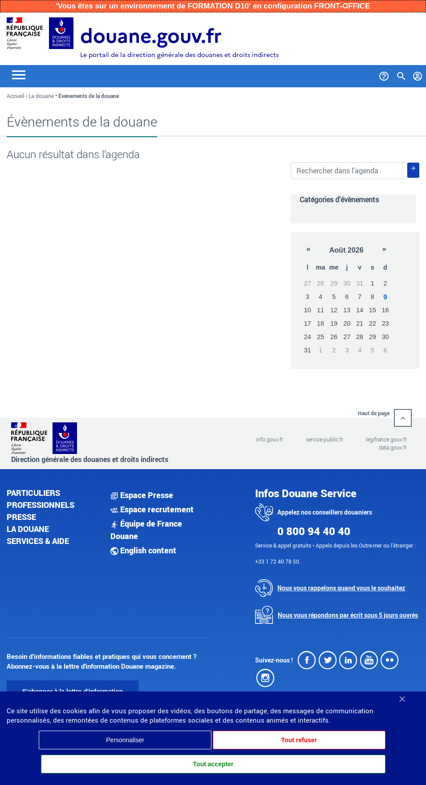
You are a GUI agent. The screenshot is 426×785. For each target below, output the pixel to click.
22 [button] (372, 323)
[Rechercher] (413, 170)
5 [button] (334, 296)
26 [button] (333, 336)
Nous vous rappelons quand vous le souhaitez (341, 588)
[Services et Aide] (384, 74)
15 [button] (372, 310)
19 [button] (333, 323)
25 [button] (320, 336)
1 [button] (372, 283)
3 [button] (307, 296)
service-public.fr (324, 439)
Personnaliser (125, 740)
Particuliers (33, 492)
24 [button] (307, 336)
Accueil (15, 95)
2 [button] (385, 283)
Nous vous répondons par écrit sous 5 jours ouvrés (348, 615)
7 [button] (359, 296)
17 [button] (307, 323)
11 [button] (320, 310)
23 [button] (385, 323)
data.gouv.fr (393, 447)
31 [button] (359, 283)
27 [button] (307, 283)
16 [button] (385, 310)
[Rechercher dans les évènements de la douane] (349, 170)
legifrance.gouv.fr (386, 439)
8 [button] (372, 296)
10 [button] (307, 310)
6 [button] (347, 296)
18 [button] (320, 323)
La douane (41, 95)
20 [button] (346, 323)
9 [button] (385, 297)
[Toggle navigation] (19, 74)
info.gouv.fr (269, 439)
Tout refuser (299, 740)
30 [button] (346, 283)
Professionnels (40, 504)
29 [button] (333, 283)
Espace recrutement (152, 509)
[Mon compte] (418, 74)
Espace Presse (141, 495)
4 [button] (320, 296)
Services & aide (38, 541)
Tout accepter (213, 764)
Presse (21, 516)
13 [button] (346, 310)
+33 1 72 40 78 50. (277, 561)
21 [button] (359, 323)
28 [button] (320, 283)
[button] (308, 249)
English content (143, 550)
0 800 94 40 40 (313, 531)
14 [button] (359, 310)
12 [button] (333, 310)
